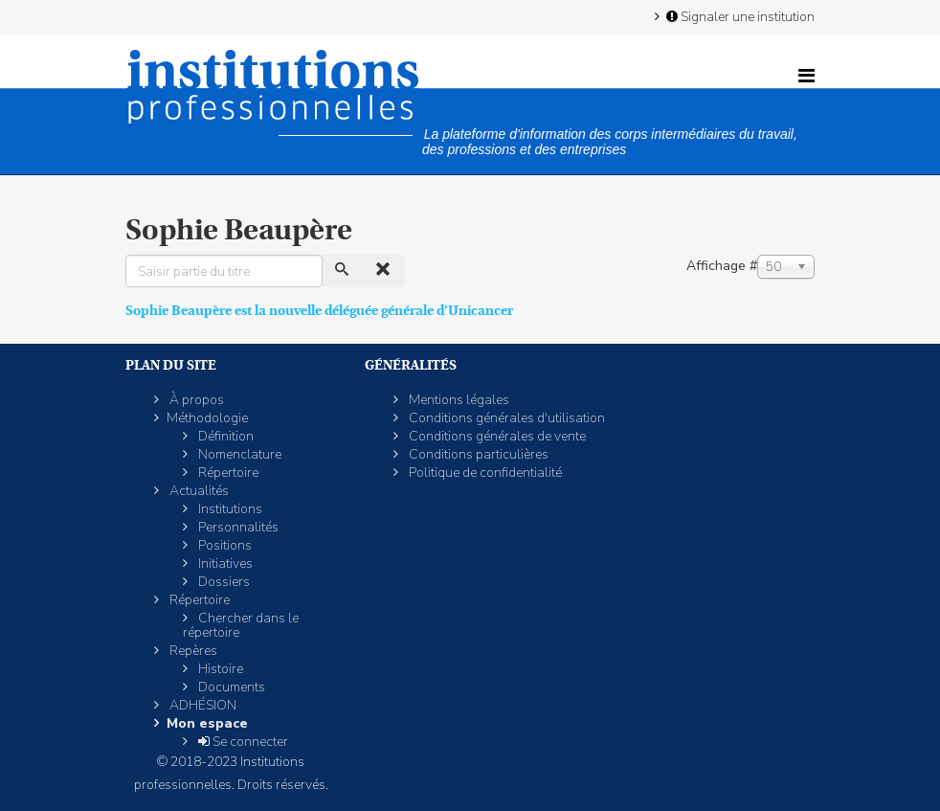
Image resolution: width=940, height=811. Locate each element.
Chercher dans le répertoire (241, 625)
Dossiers (222, 582)
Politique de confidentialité (484, 472)
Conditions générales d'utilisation (505, 418)
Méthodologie (207, 418)
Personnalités (237, 527)
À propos (195, 400)
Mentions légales (457, 400)
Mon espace (207, 723)
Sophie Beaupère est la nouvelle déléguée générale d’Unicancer (319, 310)
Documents (230, 687)
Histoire (219, 669)
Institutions (228, 509)
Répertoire (226, 472)
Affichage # (721, 266)
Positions (223, 545)
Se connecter (241, 741)
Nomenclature (238, 454)
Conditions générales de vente (496, 436)
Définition (224, 436)
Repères (192, 651)
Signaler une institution (739, 16)
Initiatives (224, 563)
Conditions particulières (477, 454)
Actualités (198, 491)
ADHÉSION (201, 705)
